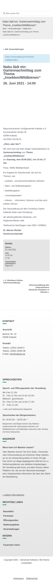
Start (4, 29)
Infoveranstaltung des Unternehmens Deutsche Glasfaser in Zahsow (39, 288)
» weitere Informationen (13, 495)
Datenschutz (32, 578)
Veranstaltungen (14, 29)
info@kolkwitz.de (17, 354)
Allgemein (27, 29)
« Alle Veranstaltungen (13, 49)
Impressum (18, 578)
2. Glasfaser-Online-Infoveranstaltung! (13, 281)
